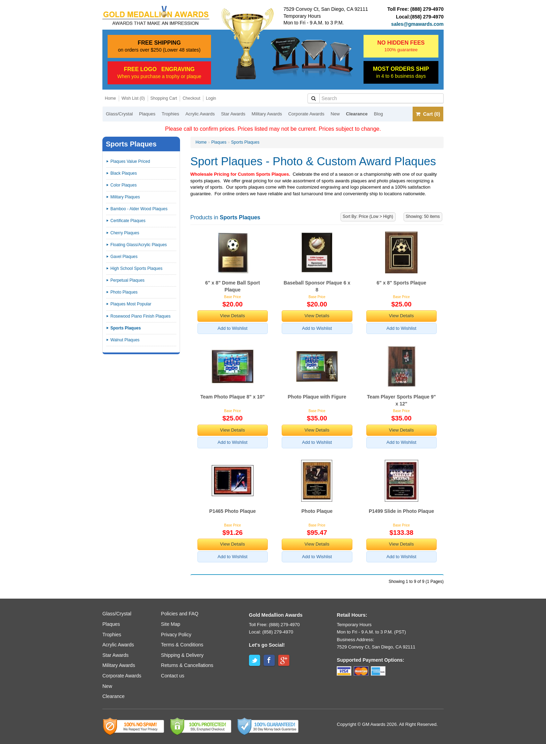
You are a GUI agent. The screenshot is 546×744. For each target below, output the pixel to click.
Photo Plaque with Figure (317, 397)
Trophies (170, 113)
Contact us (172, 675)
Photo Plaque (317, 511)
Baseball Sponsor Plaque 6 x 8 (317, 286)
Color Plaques (123, 185)
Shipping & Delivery (182, 655)
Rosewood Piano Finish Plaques (140, 316)
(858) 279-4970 (427, 17)
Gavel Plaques (124, 256)
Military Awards (267, 113)
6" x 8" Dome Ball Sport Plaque (232, 286)
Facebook (269, 660)
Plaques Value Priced (130, 161)
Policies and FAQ (179, 613)
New (335, 113)
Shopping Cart (163, 98)
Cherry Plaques (124, 232)
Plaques (147, 113)
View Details (232, 315)
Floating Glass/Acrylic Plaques (138, 244)
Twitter (254, 660)
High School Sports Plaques (136, 268)
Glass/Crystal (119, 113)
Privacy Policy (176, 634)
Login (211, 98)
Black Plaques (123, 173)
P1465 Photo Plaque (232, 511)
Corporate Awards (306, 113)
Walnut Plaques (125, 339)
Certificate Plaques (128, 220)
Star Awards (233, 113)
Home (110, 98)
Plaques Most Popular (130, 304)
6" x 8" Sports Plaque (401, 283)
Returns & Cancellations (187, 665)
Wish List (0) (133, 98)
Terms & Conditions (182, 644)
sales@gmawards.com (417, 24)
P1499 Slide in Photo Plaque (401, 511)
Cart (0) (428, 114)
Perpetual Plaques (127, 280)
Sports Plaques (245, 142)
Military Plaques (125, 197)
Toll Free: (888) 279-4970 (274, 624)
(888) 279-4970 (427, 9)
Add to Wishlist (233, 328)
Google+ (283, 660)
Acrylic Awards (199, 113)
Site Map (170, 624)
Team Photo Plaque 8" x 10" (232, 397)
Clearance (357, 113)
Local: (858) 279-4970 (271, 632)
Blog (378, 113)
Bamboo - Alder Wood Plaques (138, 208)
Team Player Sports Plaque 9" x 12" (401, 400)
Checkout (191, 98)
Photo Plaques (124, 292)
